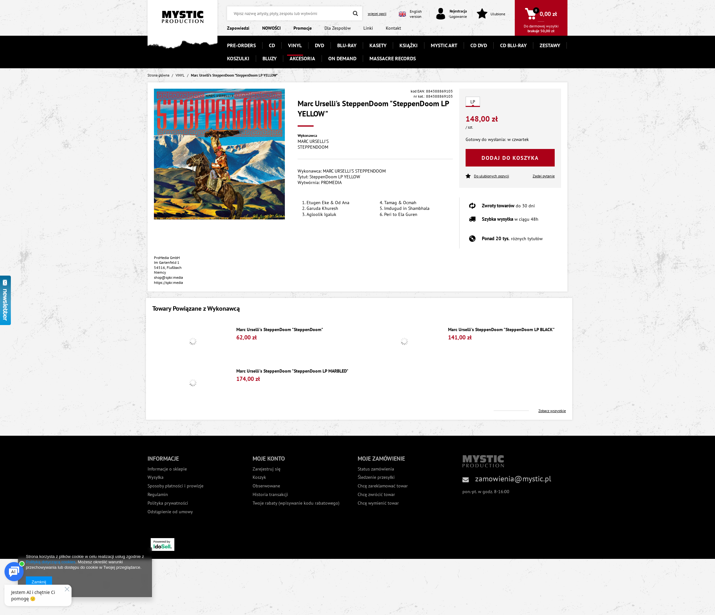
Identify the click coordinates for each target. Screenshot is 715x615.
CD (272, 45)
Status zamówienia (376, 469)
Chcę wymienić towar (378, 503)
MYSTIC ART (444, 45)
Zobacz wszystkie (552, 410)
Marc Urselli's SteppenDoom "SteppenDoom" (279, 329)
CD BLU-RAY (513, 45)
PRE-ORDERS (241, 45)
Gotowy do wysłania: (486, 139)
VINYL (295, 45)
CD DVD (478, 45)
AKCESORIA (302, 58)
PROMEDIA (331, 182)
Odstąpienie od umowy (170, 512)
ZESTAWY (550, 45)
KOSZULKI (238, 58)
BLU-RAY (346, 45)
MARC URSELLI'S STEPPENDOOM (313, 144)
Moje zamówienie (381, 458)
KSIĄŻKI (408, 45)
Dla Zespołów (337, 28)
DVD (319, 45)
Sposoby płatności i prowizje (175, 486)
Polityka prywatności (168, 503)
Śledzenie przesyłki (376, 477)
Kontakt (393, 28)
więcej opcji (377, 13)
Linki (368, 28)
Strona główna (158, 75)
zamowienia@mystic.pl (513, 479)
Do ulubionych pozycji (487, 176)
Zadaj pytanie (544, 176)
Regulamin (158, 494)
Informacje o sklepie (167, 469)
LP (472, 102)
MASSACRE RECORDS (392, 58)
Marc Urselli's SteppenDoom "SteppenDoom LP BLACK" (501, 329)
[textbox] (294, 13)
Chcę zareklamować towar (383, 486)
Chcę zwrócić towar (376, 494)
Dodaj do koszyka (510, 157)
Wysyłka (156, 477)
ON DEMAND (342, 58)
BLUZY (269, 58)
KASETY (377, 45)
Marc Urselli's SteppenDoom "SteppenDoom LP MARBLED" (292, 371)
